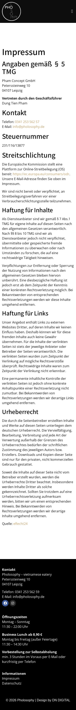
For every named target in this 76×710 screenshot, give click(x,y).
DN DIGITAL (61, 700)
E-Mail (53, 657)
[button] (72, 11)
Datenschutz (11, 683)
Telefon (30, 661)
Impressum (10, 678)
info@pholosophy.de (28, 126)
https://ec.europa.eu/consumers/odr (41, 174)
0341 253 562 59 (27, 592)
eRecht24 (20, 523)
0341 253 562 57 (27, 122)
